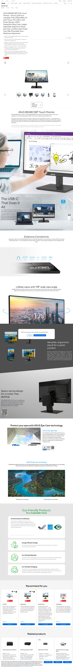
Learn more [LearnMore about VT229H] (10, 624)
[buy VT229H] (4, 604)
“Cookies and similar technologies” (27, 666)
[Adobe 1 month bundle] (6, 58)
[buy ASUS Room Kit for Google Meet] (63, 650)
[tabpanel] (36, 439)
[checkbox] (68, 56)
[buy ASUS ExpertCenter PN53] (26, 650)
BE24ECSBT (4, 6)
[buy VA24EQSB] (58, 604)
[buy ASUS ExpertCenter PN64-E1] (9, 650)
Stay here (30, 335)
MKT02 (5, 403)
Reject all (58, 662)
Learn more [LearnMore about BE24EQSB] (27, 624)
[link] (3, 3)
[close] (53, 330)
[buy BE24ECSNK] (41, 604)
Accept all (67, 662)
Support (16, 7)
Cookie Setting (48, 662)
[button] (60, 1)
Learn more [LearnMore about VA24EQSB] (63, 624)
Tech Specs (8, 7)
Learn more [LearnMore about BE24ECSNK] (45, 624)
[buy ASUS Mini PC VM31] (43, 650)
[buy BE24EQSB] (23, 604)
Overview (2, 7)
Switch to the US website (40, 335)
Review (12, 7)
